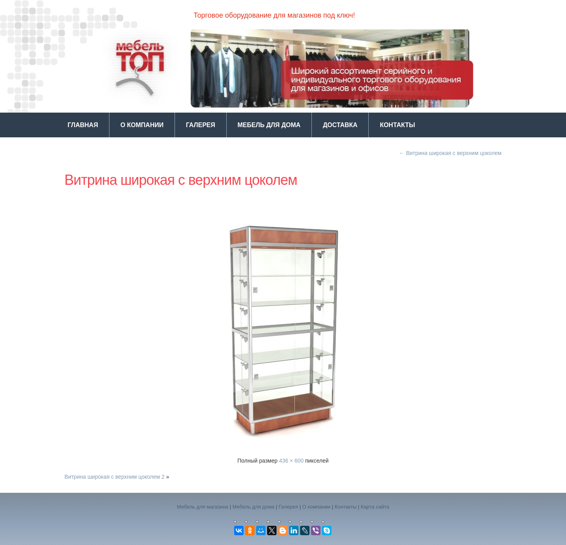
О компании (142, 125)
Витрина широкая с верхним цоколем (450, 153)
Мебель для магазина (202, 507)
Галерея (200, 125)
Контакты (397, 125)
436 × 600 (291, 461)
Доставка (340, 125)
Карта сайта (375, 507)
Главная (82, 125)
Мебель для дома (269, 125)
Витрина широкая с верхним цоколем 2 (114, 477)
